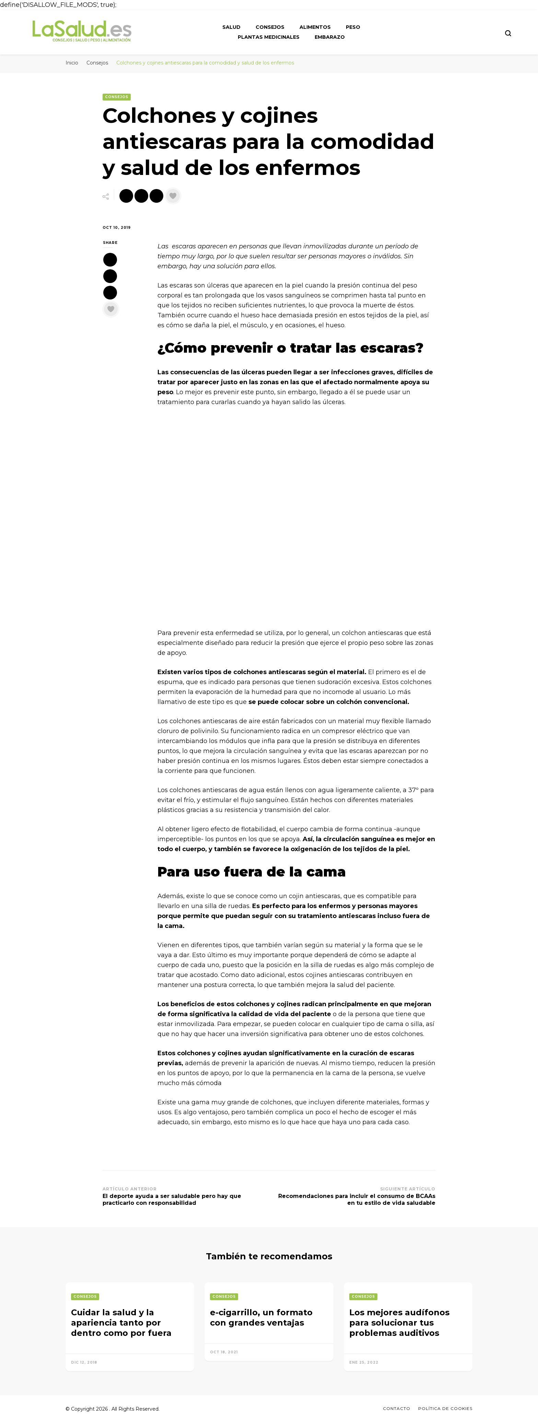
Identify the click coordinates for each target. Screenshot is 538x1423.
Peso (353, 27)
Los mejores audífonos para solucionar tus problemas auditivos (399, 1322)
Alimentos (315, 27)
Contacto (396, 1408)
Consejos (270, 27)
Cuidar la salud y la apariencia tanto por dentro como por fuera (121, 1322)
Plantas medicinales (269, 37)
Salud (231, 27)
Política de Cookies (445, 1408)
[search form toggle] (508, 33)
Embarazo (330, 37)
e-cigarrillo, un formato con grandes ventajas (261, 1317)
